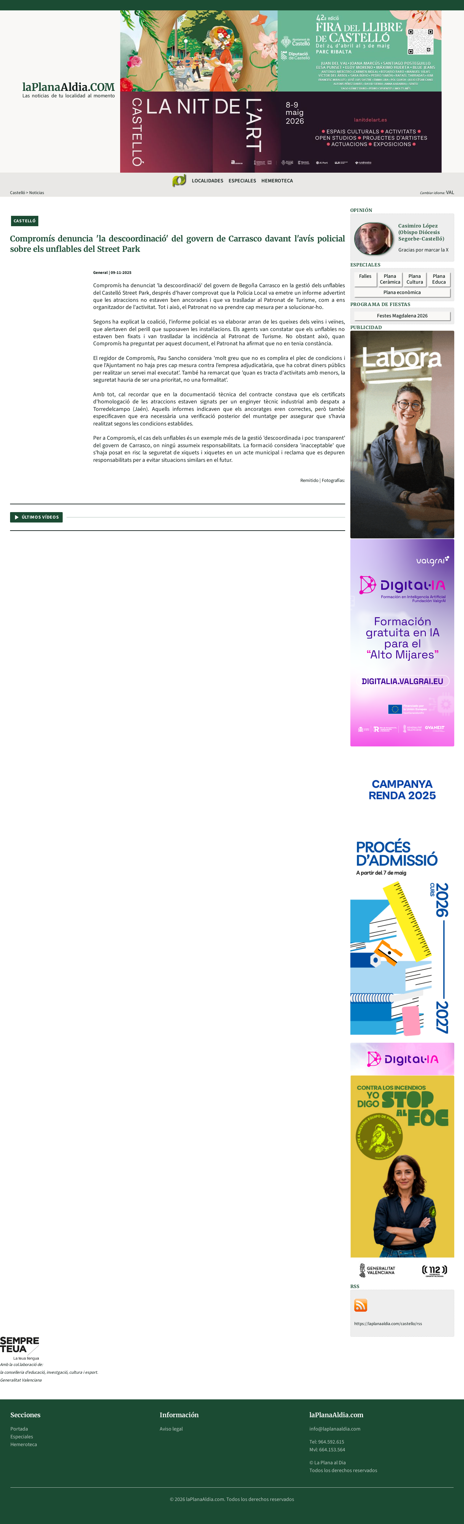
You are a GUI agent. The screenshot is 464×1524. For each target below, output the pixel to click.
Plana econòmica (402, 292)
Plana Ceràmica (390, 279)
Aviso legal (171, 1428)
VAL (450, 192)
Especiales (242, 180)
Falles (365, 276)
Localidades (207, 180)
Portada (19, 1428)
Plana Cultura (415, 279)
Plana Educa (439, 279)
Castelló (17, 193)
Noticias (36, 193)
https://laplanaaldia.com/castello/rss (388, 1324)
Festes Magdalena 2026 (402, 315)
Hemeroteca (277, 180)
